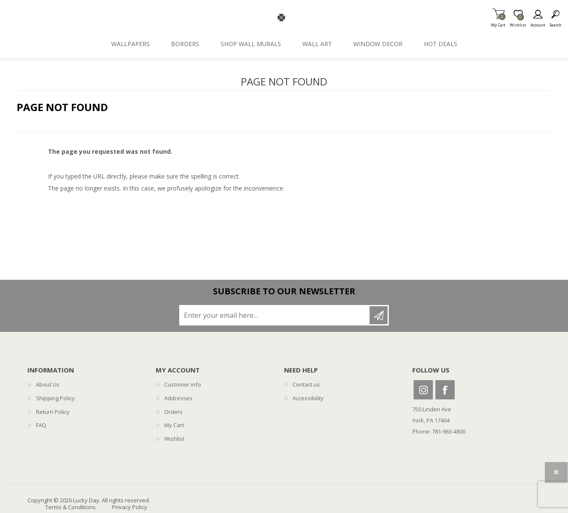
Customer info (182, 384)
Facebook (445, 389)
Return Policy (53, 412)
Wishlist (174, 439)
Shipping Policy (55, 398)
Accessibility (308, 398)
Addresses (178, 398)
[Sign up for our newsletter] (275, 315)
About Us (47, 384)
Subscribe (379, 315)
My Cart (498, 22)
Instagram (423, 389)
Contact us (306, 384)
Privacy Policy (129, 507)
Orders (173, 412)
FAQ (41, 425)
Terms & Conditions (70, 507)
